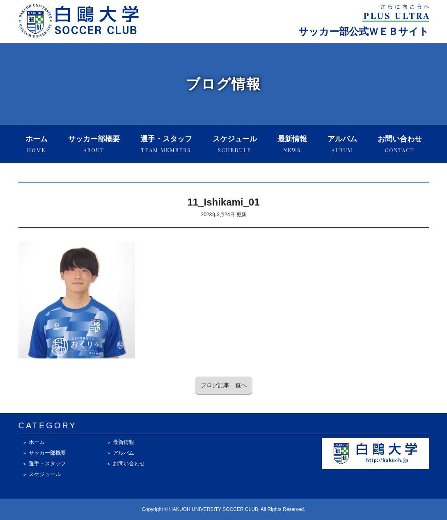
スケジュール (235, 144)
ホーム (36, 144)
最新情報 (292, 144)
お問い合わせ (400, 144)
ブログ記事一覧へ (224, 385)
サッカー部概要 (94, 144)
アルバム (342, 144)
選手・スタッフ (166, 144)
